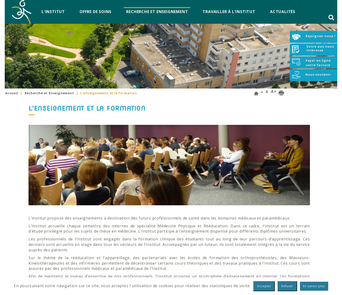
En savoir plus (314, 286)
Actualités (282, 11)
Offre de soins (95, 11)
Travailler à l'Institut (229, 11)
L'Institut (53, 11)
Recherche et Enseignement (157, 11)
